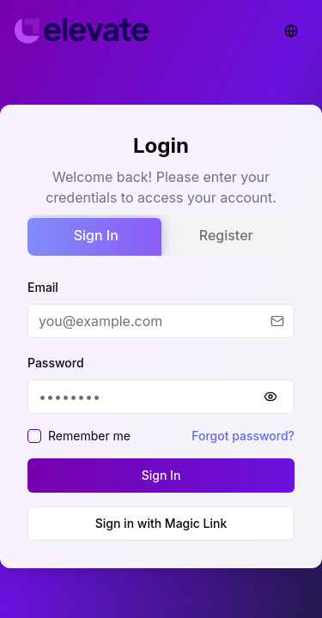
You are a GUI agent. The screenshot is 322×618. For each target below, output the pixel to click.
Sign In (96, 235)
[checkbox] (34, 436)
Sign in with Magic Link (161, 523)
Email (42, 287)
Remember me (89, 435)
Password (55, 362)
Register (226, 235)
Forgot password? (243, 435)
